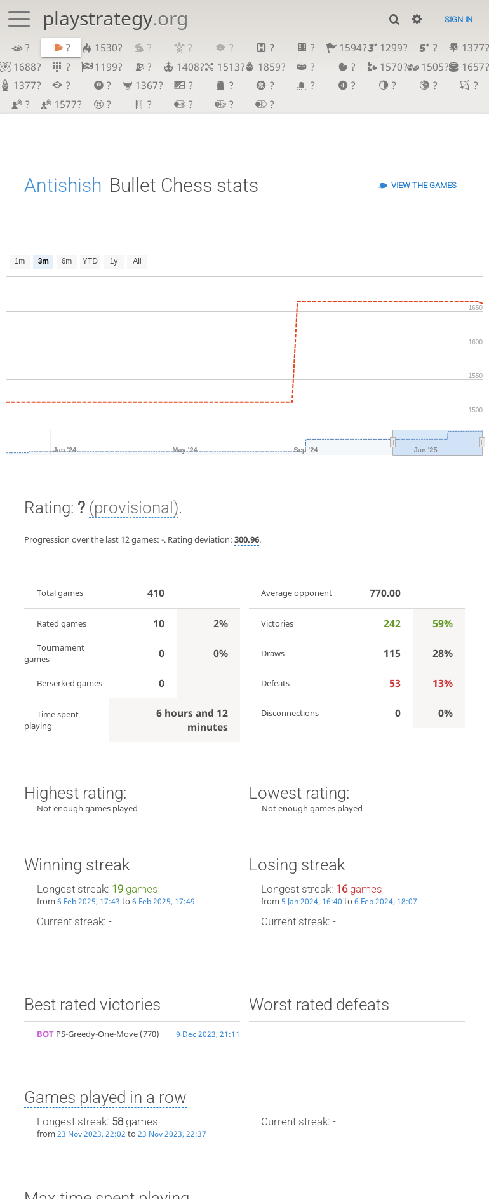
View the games (424, 185)
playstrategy (115, 18)
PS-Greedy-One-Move (87, 1034)
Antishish (63, 185)
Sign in (458, 19)
